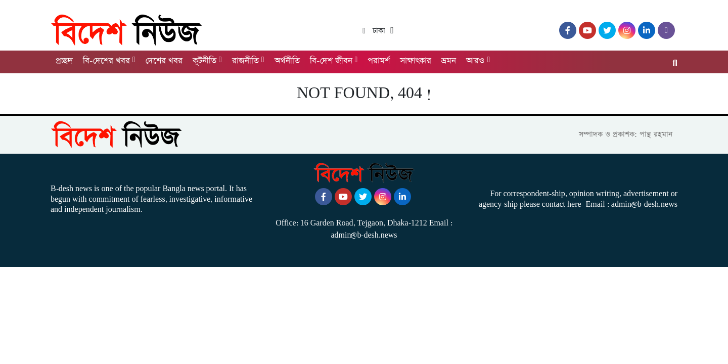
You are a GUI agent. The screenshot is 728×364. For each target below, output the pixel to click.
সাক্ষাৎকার (415, 61)
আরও (475, 61)
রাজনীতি (245, 61)
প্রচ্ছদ (64, 61)
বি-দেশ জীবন (331, 61)
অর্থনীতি (287, 61)
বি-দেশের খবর (106, 61)
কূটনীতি (204, 61)
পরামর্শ (379, 61)
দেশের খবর (164, 61)
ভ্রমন (448, 61)
